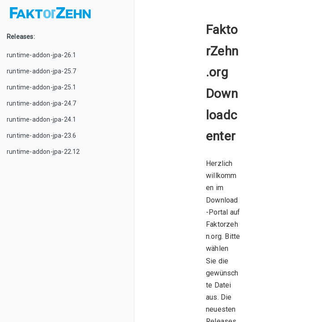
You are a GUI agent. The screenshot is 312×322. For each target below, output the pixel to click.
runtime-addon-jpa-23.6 (41, 135)
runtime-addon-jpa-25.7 (41, 71)
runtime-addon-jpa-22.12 (43, 151)
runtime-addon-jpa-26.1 (41, 55)
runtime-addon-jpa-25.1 (41, 87)
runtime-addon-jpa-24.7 (41, 103)
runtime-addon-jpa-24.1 (41, 119)
